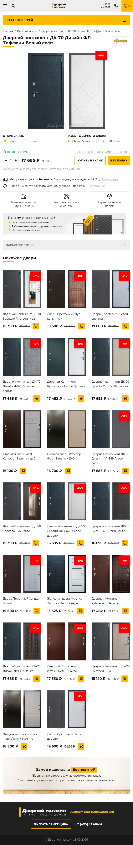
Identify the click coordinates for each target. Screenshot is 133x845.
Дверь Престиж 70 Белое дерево (65, 736)
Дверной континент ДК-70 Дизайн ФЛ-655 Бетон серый (21, 386)
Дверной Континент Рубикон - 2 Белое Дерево (66, 384)
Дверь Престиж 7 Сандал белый (21, 601)
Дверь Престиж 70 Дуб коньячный (63, 316)
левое (10, 141)
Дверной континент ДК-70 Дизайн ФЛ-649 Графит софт (110, 458)
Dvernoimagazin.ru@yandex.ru (91, 812)
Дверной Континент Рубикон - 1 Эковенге (106, 601)
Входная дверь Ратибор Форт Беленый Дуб (64, 456)
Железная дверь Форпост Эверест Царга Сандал (65, 601)
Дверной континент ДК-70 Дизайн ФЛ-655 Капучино (110, 384)
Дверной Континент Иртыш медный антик (62, 669)
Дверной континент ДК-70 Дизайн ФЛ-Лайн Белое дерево (66, 531)
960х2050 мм (108, 141)
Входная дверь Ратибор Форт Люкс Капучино (20, 736)
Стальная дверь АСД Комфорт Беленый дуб (19, 456)
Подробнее (110, 179)
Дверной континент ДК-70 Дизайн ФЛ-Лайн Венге (110, 529)
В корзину (118, 160)
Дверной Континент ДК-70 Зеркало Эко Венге (22, 529)
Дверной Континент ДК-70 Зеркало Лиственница (22, 316)
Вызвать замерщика (88, 152)
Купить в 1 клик (90, 160)
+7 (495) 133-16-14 (88, 824)
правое (31, 141)
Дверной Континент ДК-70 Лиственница (111, 669)
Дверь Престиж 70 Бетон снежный (110, 316)
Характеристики (20, 245)
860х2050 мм (78, 141)
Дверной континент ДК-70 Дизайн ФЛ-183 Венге (21, 669)
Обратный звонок (117, 152)
